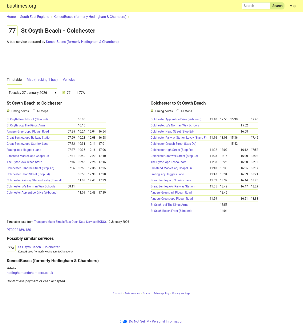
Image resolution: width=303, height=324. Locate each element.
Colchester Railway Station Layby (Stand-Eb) (35, 180)
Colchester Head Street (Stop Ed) (28, 174)
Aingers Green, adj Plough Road (171, 192)
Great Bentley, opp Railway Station (29, 137)
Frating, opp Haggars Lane (24, 149)
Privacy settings (181, 293)
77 (66, 93)
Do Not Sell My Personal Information (151, 321)
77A (80, 93)
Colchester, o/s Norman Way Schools (31, 186)
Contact (117, 293)
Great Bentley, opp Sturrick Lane (27, 143)
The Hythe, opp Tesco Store (168, 162)
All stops (42, 111)
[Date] (32, 92)
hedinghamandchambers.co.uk (30, 273)
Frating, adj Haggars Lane (167, 174)
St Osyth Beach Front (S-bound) (27, 119)
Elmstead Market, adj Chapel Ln (171, 168)
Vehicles (69, 80)
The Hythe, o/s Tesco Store (24, 162)
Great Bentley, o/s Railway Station (172, 186)
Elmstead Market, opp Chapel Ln (28, 156)
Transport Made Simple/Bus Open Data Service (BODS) (70, 221)
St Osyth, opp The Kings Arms (26, 125)
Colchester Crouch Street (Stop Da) (173, 143)
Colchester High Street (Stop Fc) (172, 149)
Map (293, 6)
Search (256, 4)
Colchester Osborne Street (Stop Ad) (30, 168)
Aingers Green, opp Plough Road (28, 131)
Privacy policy (161, 293)
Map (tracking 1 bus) (42, 80)
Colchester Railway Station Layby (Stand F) (179, 137)
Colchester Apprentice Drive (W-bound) (32, 192)
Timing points (20, 111)
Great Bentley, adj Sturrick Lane (171, 180)
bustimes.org (21, 6)
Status (146, 293)
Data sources (132, 293)
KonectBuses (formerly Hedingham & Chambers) (82, 42)
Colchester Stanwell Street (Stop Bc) (174, 156)
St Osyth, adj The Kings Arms (169, 204)
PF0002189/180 (19, 230)
